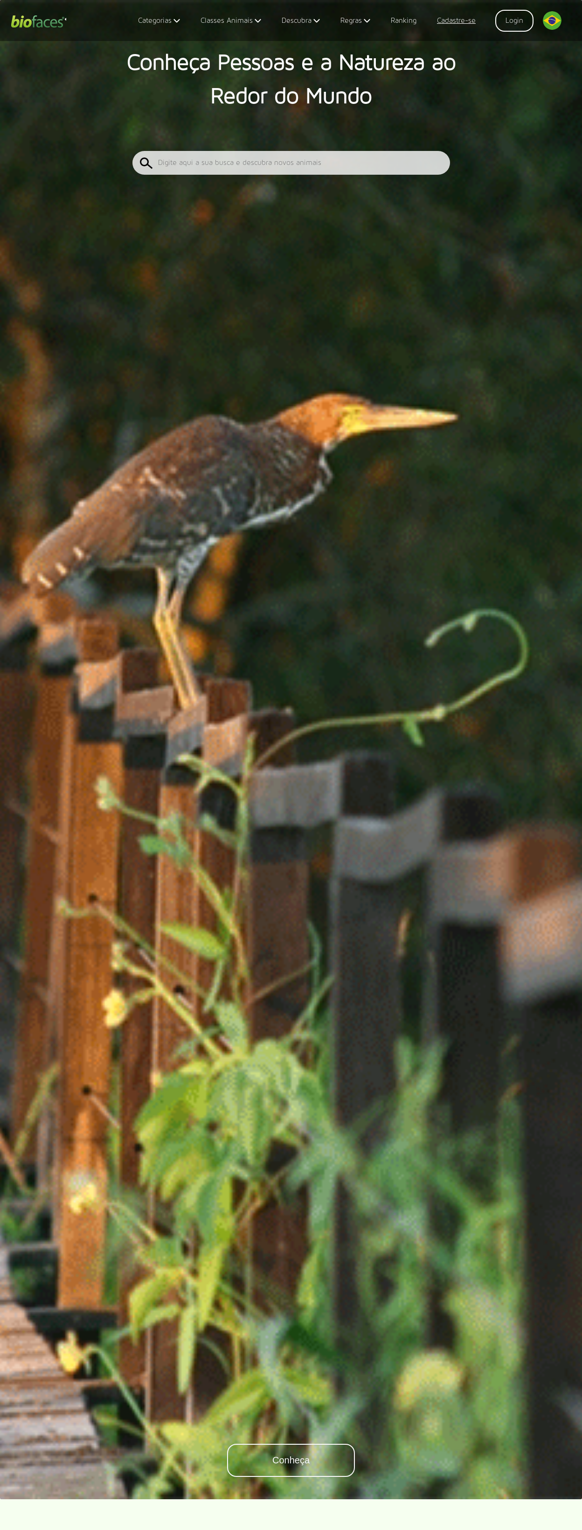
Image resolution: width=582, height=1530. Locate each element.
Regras (355, 22)
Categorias (159, 22)
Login (514, 20)
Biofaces (38, 22)
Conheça (291, 1460)
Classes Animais (231, 22)
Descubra (301, 22)
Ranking (403, 20)
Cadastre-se (456, 20)
